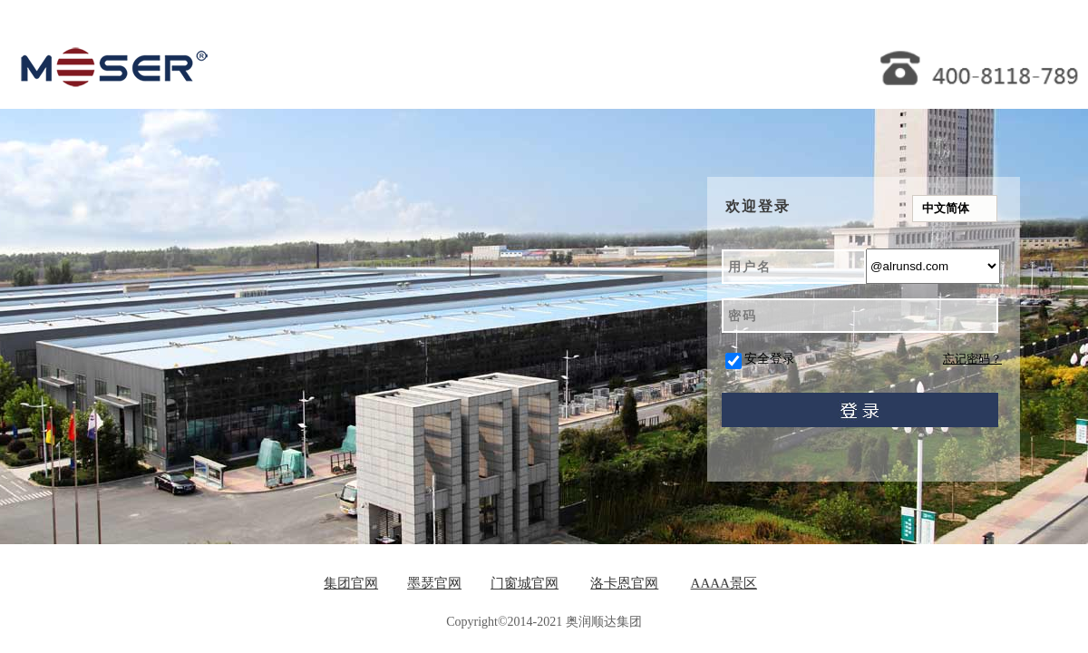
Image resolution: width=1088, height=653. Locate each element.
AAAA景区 (724, 583)
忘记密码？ (972, 358)
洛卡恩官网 (624, 583)
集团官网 (351, 583)
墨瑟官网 (434, 583)
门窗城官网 (525, 583)
